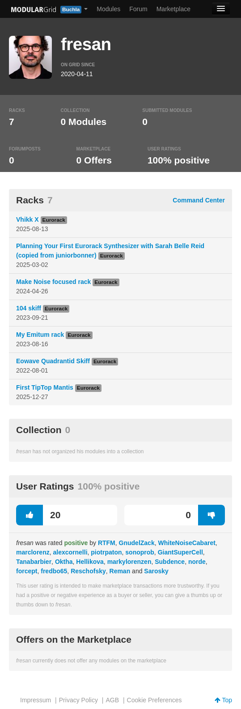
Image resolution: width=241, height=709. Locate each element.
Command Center (199, 200)
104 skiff (28, 308)
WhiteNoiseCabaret (186, 542)
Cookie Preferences (154, 700)
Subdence (170, 561)
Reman (120, 571)
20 (38, 515)
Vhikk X (27, 219)
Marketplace (173, 9)
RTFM (106, 542)
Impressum (35, 700)
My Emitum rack (40, 334)
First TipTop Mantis (44, 387)
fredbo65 (54, 571)
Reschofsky (88, 571)
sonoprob (139, 552)
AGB (112, 700)
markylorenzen (129, 561)
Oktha (64, 561)
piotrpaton (106, 552)
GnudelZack (137, 542)
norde (197, 561)
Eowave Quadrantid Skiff (53, 361)
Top (223, 700)
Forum (138, 9)
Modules (108, 9)
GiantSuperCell (180, 552)
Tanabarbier (33, 561)
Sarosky (156, 571)
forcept (26, 571)
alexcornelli (70, 552)
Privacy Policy (78, 700)
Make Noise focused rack (53, 281)
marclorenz (33, 552)
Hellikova (89, 561)
